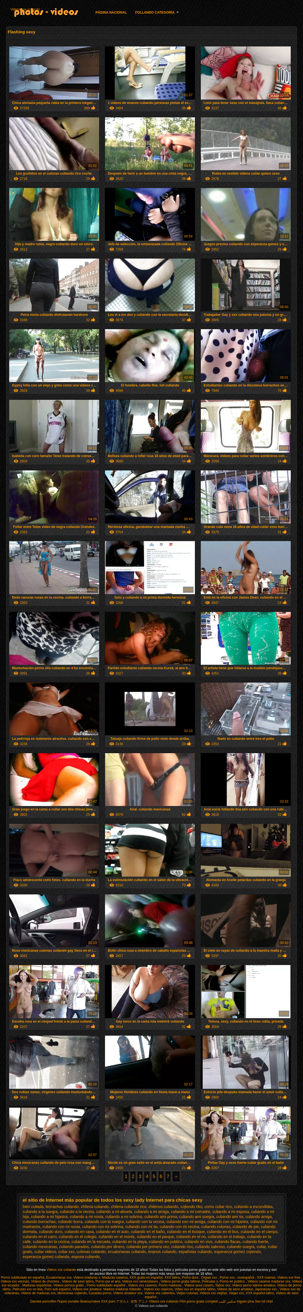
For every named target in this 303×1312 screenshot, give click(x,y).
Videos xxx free (289, 1277)
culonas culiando (91, 1251)
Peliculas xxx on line (28, 1289)
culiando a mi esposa (230, 1211)
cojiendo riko (191, 1206)
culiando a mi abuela (114, 1211)
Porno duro (190, 1277)
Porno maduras (170, 1285)
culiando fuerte (255, 1241)
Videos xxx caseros (142, 1285)
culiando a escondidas (253, 1206)
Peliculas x (210, 1281)
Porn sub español (57, 1289)
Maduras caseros (115, 1277)
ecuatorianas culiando (127, 1251)
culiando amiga (259, 1216)
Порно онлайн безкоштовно (78, 1301)
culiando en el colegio (78, 1236)
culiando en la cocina (51, 1241)
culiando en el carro (40, 1236)
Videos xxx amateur (87, 1289)
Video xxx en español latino (195, 1289)
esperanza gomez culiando (46, 1256)
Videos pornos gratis (69, 1285)
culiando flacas (227, 1241)
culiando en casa (79, 1231)
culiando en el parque (155, 1236)
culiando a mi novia (86, 1216)
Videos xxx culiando (25, 9)
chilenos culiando (163, 1206)
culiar (261, 1246)
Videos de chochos (45, 1281)
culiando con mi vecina (179, 1226)
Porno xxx (228, 1277)
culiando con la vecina (145, 1221)
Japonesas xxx (266, 1289)
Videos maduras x (87, 1277)
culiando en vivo (198, 1241)
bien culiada (33, 1206)
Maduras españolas (37, 1285)
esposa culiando (86, 1256)
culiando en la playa (129, 1241)
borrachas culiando (62, 1206)
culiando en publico (165, 1241)
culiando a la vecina (77, 1211)
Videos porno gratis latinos (180, 1281)
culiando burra (70, 1221)
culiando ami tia (229, 1216)
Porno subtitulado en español (22, 1277)
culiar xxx (66, 1251)
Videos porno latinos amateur (253, 1285)
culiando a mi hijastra (49, 1216)
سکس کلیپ (227, 1301)
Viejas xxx (236, 1293)
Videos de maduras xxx (38, 1293)
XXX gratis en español (146, 1277)
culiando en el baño (148, 1231)
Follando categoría (155, 12)
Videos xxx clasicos (158, 1289)
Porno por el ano (108, 1281)
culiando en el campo (259, 1231)
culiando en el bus (222, 1231)
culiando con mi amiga (186, 1221)
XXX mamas (266, 1277)
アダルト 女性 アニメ (132, 1301)
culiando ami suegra (196, 1216)
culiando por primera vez (147, 1246)
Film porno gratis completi (199, 1301)
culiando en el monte (117, 1236)
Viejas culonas (187, 1293)
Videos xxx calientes (159, 1293)
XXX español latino (260, 1293)
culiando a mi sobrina (123, 1216)
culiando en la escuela (91, 1241)
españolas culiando (195, 1251)
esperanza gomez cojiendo (237, 1251)
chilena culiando (95, 1206)
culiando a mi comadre (190, 1211)
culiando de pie (246, 1226)
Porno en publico (233, 1281)
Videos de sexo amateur (235, 1289)
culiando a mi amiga (151, 1211)
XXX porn (108, 1301)
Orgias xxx (209, 1277)
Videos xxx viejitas (213, 1293)
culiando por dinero (107, 1246)
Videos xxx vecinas (15, 1281)
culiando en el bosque (186, 1231)
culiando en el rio (191, 1236)
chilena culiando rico (128, 1206)
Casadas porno (100, 1293)
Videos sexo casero (199, 1285)
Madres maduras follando (122, 1289)
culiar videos (45, 1251)
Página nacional (111, 12)
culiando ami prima (160, 1216)
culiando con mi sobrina (102, 1226)
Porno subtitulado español (106, 1285)
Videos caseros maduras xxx (269, 1281)
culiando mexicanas (40, 1246)
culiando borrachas (39, 1221)
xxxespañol (246, 1277)
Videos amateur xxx (127, 1293)
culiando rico (182, 1246)
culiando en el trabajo (226, 1236)
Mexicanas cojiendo (72, 1293)
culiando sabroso (210, 1246)
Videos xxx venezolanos (140, 1281)
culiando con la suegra (104, 1221)
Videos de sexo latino (78, 1281)
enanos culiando (162, 1251)
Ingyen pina (245, 1301)
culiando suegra (241, 1246)
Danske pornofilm (43, 1301)
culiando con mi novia (61, 1226)
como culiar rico (218, 1206)
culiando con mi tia (141, 1226)
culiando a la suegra (40, 1211)
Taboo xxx (222, 1285)
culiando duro (50, 1231)
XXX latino (172, 1277)
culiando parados (74, 1246)
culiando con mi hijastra (227, 1221)
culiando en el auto (112, 1231)
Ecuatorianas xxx (59, 1277)
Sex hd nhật (264, 1301)
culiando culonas (215, 1226)
